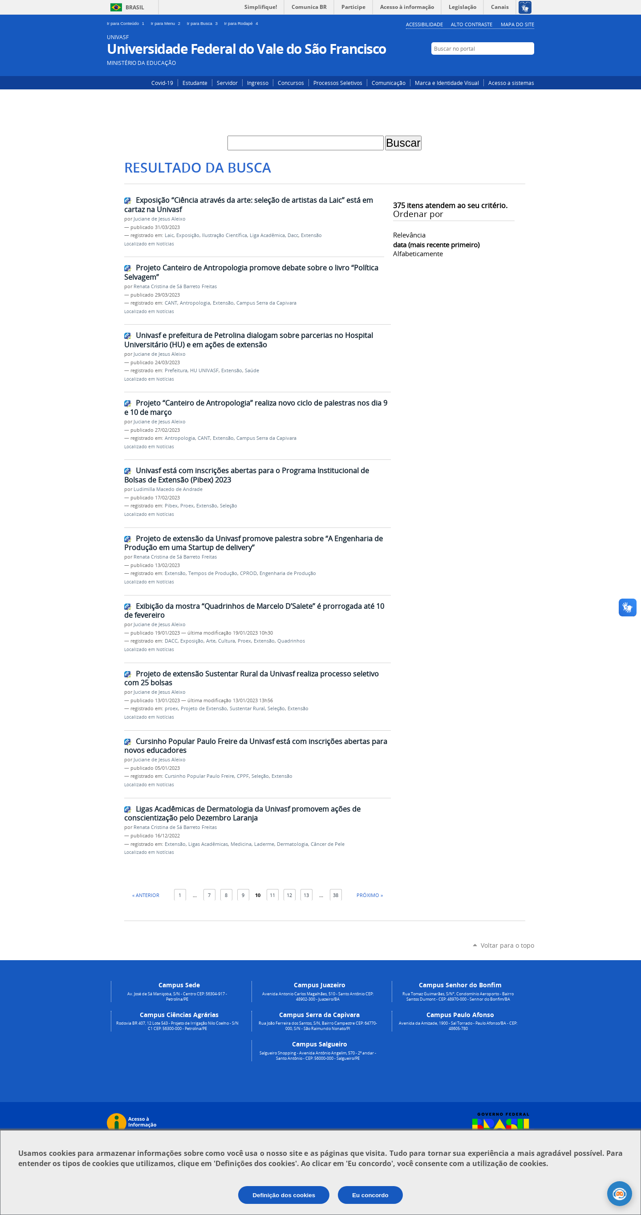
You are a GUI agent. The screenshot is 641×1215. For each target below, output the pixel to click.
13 (306, 895)
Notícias (165, 244)
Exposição (187, 235)
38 (335, 895)
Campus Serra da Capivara (266, 303)
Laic (169, 235)
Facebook (515, 65)
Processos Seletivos (337, 82)
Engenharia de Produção (288, 573)
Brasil (135, 7)
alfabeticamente (418, 253)
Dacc (293, 235)
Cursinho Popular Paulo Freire (199, 776)
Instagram (501, 65)
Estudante (195, 82)
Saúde (252, 370)
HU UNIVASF (204, 370)
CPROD (248, 573)
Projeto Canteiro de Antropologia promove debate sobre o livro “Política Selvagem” (251, 272)
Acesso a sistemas (511, 82)
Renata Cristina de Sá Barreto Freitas (175, 286)
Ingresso (257, 82)
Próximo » (370, 895)
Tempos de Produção (212, 573)
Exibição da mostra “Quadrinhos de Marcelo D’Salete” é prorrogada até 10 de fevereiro (254, 610)
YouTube (528, 65)
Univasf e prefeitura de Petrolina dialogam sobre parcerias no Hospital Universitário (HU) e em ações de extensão (248, 340)
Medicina (241, 844)
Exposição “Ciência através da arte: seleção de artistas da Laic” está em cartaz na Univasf (248, 204)
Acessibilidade (424, 24)
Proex (187, 506)
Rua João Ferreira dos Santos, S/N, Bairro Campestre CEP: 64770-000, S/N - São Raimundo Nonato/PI (318, 1026)
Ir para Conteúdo (127, 23)
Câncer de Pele (328, 844)
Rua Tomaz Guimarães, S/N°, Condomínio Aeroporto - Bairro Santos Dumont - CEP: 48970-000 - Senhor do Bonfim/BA (458, 996)
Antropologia (195, 303)
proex (171, 708)
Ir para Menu (167, 23)
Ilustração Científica (224, 235)
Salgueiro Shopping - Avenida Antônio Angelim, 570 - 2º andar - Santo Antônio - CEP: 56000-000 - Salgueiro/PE (318, 1055)
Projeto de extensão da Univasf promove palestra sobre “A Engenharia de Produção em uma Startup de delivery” (253, 543)
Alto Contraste (471, 24)
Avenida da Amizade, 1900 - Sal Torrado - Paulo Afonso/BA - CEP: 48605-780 (458, 1026)
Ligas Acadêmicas (208, 844)
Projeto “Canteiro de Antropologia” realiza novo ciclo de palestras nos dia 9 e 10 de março (255, 407)
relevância (409, 234)
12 (289, 895)
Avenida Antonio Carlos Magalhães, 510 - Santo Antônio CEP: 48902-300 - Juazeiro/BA (317, 996)
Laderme (264, 844)
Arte (210, 641)
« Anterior (145, 895)
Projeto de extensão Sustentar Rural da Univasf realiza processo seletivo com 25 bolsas (251, 678)
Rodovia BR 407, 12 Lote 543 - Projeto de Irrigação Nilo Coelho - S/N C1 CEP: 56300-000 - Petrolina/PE (177, 1026)
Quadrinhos (291, 641)
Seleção (228, 506)
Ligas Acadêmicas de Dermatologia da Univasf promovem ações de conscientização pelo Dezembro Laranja (242, 813)
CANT (171, 303)
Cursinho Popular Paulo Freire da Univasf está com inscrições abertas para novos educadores (255, 746)
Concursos (291, 82)
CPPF (243, 776)
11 (272, 895)
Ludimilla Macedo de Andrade (168, 489)
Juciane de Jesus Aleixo (160, 219)
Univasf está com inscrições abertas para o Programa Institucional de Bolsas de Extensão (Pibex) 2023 (246, 475)
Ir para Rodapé (242, 23)
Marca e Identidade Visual (447, 82)
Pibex (171, 506)
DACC (171, 641)
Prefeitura (176, 370)
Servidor (227, 82)
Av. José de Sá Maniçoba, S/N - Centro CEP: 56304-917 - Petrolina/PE (177, 996)
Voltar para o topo (507, 945)
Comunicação (389, 82)
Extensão (311, 235)
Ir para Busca (204, 23)
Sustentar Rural (247, 708)
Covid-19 (162, 82)
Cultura (226, 641)
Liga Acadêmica (267, 235)
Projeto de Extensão (204, 708)
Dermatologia (292, 844)
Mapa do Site (517, 24)
